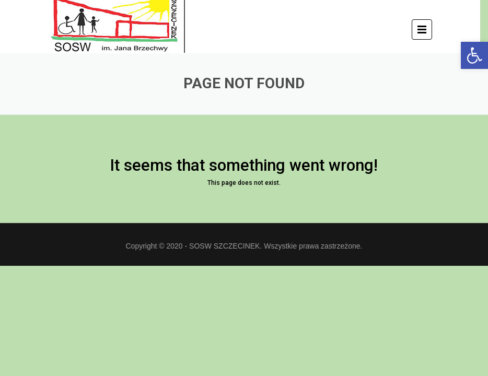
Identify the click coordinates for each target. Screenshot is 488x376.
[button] (474, 55)
